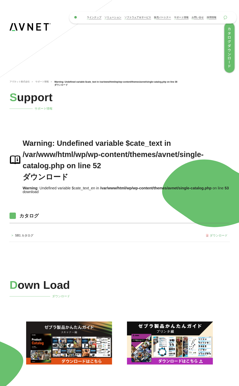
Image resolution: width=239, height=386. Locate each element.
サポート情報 (181, 17)
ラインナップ (94, 17)
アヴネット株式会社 (20, 82)
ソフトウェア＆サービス (137, 17)
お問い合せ (198, 17)
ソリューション (112, 17)
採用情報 (211, 17)
